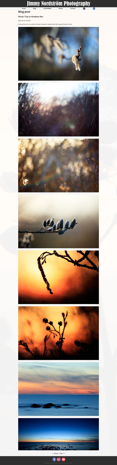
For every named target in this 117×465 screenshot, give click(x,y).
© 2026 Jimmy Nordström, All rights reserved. (58, 463)
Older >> (62, 453)
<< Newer (55, 453)
